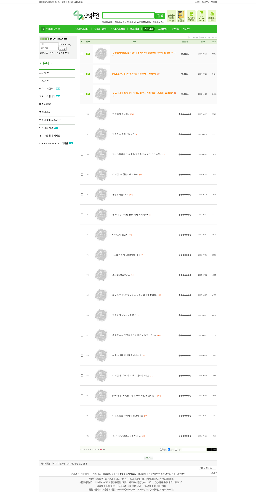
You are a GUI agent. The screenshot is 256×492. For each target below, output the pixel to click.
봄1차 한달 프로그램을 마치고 (126, 436)
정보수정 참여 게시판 (49, 136)
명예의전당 (44, 112)
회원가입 (44, 53)
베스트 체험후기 (49, 89)
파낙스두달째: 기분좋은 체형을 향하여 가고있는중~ (136, 154)
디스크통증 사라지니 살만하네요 (127, 415)
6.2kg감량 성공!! (120, 234)
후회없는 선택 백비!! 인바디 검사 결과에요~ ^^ (134, 335)
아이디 (52, 53)
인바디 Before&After (50, 120)
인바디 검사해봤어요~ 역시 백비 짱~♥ (130, 214)
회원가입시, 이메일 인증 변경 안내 (72, 463)
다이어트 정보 (48, 128)
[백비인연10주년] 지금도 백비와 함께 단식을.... (134, 395)
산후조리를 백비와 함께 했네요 (127, 355)
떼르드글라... (107, 22)
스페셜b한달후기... (121, 275)
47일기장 (44, 81)
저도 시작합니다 (49, 96)
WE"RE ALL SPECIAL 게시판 (56, 143)
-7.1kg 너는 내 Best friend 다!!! (126, 255)
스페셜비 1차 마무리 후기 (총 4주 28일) (130, 375)
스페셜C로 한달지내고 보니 (125, 174)
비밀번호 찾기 (63, 53)
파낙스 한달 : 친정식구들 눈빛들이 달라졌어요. (134, 295)
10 (98, 450)
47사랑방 (44, 73)
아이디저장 (66, 44)
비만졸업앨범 (45, 104)
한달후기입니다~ (120, 194)
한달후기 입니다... (120, 114)
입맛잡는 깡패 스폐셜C (123, 134)
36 (104, 450)
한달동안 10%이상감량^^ (124, 315)
